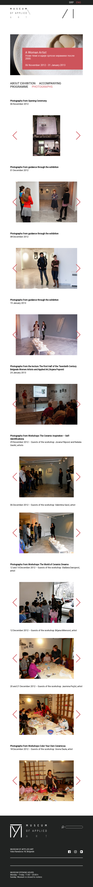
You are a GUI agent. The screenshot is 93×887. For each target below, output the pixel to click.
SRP (71, 2)
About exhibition (22, 83)
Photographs (42, 86)
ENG (78, 2)
